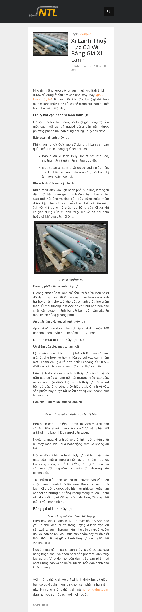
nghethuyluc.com (95, 589)
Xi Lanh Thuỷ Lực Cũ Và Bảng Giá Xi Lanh (89, 50)
